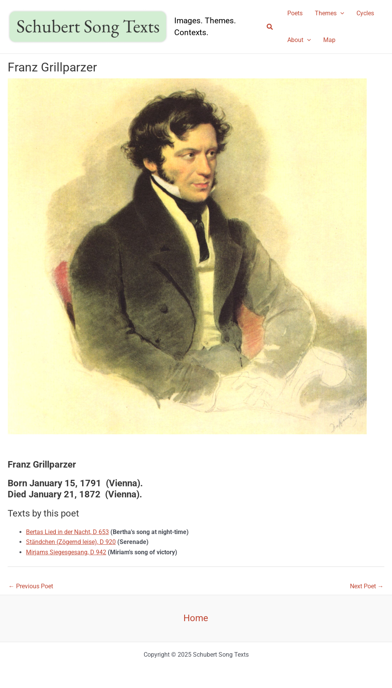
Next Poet (367, 586)
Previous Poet (30, 586)
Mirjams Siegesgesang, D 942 (66, 552)
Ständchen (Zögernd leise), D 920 (71, 542)
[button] (270, 27)
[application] (340, 13)
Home (195, 618)
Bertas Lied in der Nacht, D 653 (67, 532)
